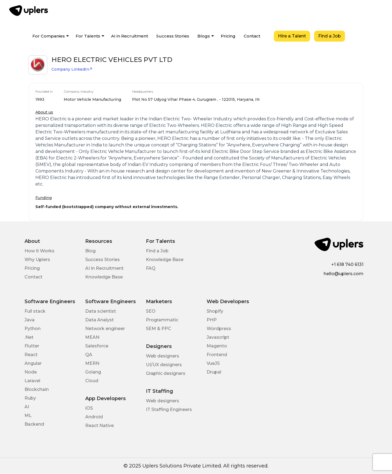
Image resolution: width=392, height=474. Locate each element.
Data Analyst (99, 319)
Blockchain (36, 389)
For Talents (88, 36)
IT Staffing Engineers (169, 409)
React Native (99, 425)
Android (94, 416)
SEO (150, 311)
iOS (89, 408)
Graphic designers (165, 373)
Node (30, 372)
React (31, 354)
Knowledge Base (104, 277)
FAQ (150, 268)
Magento (217, 346)
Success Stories (172, 36)
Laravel (32, 380)
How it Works (39, 250)
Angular (33, 363)
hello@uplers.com (343, 273)
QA (88, 354)
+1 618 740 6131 (347, 264)
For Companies (48, 36)
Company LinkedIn (72, 69)
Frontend (217, 354)
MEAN (92, 337)
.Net (28, 337)
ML (28, 415)
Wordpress (219, 328)
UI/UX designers (164, 364)
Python (32, 328)
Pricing (228, 36)
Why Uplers (37, 259)
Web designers (162, 356)
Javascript (218, 337)
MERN (92, 363)
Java (29, 319)
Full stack (34, 311)
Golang (93, 372)
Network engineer (105, 328)
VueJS (213, 363)
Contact (252, 36)
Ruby (30, 398)
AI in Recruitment (129, 36)
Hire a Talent (292, 36)
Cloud (91, 380)
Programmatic (162, 319)
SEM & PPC (158, 328)
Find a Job (329, 36)
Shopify (215, 311)
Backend (34, 424)
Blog (90, 250)
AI (26, 406)
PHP (212, 319)
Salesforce (96, 346)
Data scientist (100, 311)
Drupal (214, 372)
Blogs (203, 36)
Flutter (31, 346)
